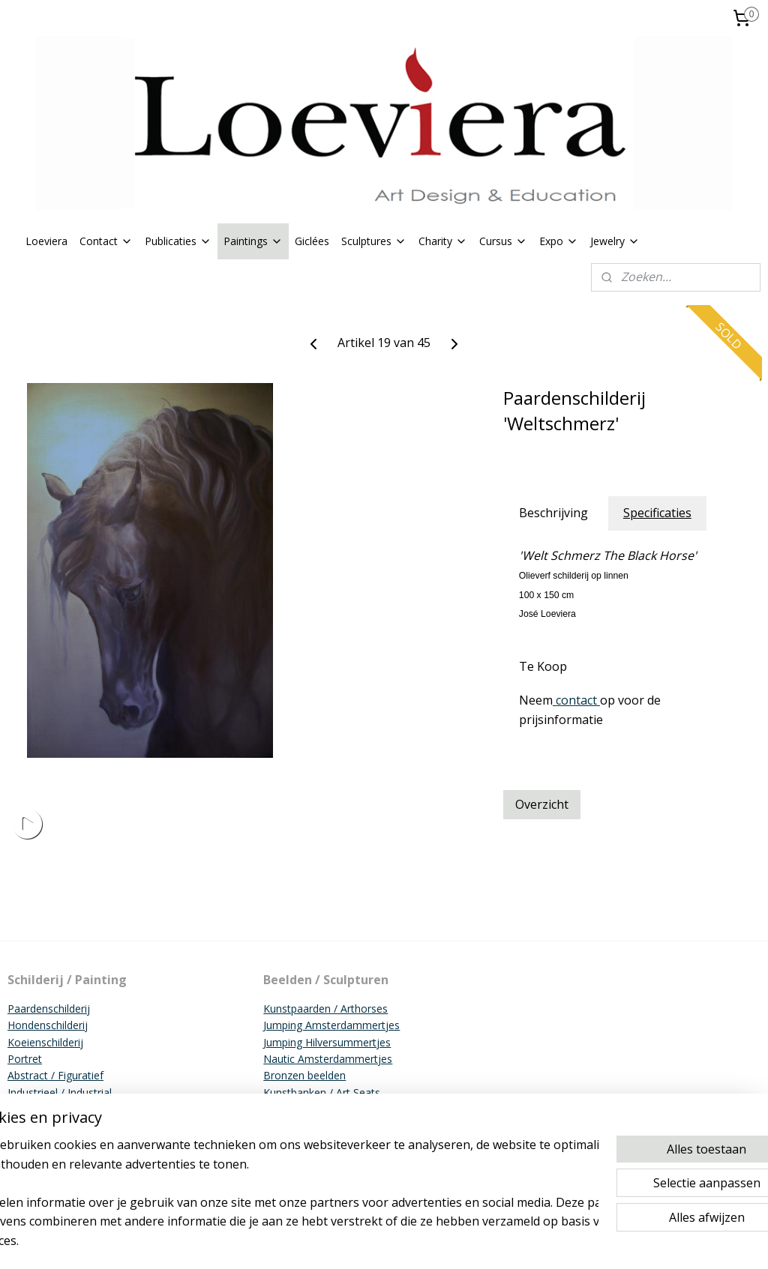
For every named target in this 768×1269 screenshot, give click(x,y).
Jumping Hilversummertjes (327, 1042)
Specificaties (657, 512)
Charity (442, 241)
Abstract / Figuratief (56, 1075)
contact (576, 700)
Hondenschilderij (48, 1025)
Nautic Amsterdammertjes (327, 1059)
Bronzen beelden (304, 1075)
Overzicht (541, 804)
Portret (25, 1059)
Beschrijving (553, 512)
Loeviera (47, 241)
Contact (106, 241)
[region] (285, 1202)
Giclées (312, 241)
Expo (558, 241)
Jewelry (615, 241)
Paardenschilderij (49, 1008)
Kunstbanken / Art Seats (321, 1092)
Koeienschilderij (45, 1042)
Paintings (253, 241)
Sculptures (373, 241)
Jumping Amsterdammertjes (331, 1025)
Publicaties (178, 241)
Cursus (503, 241)
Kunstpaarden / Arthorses (325, 1008)
